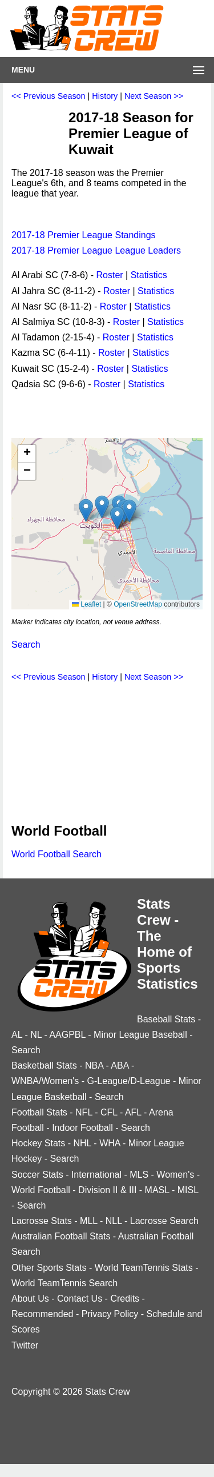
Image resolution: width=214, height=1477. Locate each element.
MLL (89, 1221)
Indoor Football (82, 1128)
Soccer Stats (37, 1174)
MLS (139, 1174)
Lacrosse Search (164, 1221)
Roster (109, 275)
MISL (188, 1190)
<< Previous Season (48, 96)
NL (36, 1034)
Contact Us (79, 1298)
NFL (83, 1112)
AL (16, 1034)
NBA (94, 1065)
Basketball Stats (44, 1065)
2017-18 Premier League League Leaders (96, 250)
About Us (30, 1298)
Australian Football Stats (60, 1236)
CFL (109, 1112)
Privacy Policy (110, 1314)
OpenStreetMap (138, 604)
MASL (157, 1190)
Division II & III (107, 1190)
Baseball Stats (166, 1019)
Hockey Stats (38, 1143)
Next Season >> (153, 96)
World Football (40, 1190)
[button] (102, 507)
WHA (109, 1143)
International (96, 1174)
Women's (175, 1174)
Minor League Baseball (140, 1034)
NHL (82, 1143)
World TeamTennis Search (64, 1283)
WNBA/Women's (45, 1081)
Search (26, 644)
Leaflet (86, 604)
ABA (119, 1065)
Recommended (42, 1314)
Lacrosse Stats (41, 1221)
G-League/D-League (129, 1081)
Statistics (149, 275)
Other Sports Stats (49, 1268)
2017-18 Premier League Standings (83, 235)
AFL (133, 1112)
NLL (114, 1221)
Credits (124, 1298)
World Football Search (56, 854)
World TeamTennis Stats (144, 1268)
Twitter (24, 1345)
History (105, 96)
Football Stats (39, 1112)
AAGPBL (67, 1034)
